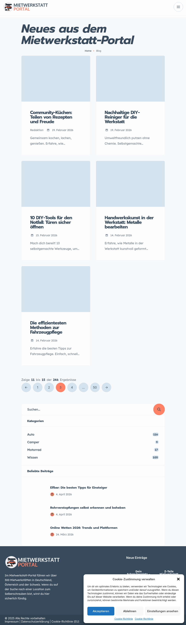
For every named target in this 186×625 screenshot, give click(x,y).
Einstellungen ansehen (162, 611)
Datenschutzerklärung (35, 621)
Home (88, 50)
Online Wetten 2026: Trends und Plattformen (84, 527)
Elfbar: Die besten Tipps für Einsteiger (78, 487)
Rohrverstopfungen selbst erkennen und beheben (88, 507)
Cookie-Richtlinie (124, 618)
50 (95, 387)
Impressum (12, 621)
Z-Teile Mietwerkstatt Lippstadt (169, 574)
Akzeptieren (101, 611)
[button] (178, 579)
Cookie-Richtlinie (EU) (65, 621)
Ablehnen (129, 611)
